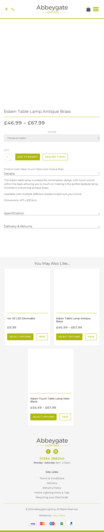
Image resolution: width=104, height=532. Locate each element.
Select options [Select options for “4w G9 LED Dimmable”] (20, 336)
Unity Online (58, 515)
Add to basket (27, 157)
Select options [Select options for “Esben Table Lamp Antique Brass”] (69, 336)
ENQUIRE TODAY (55, 157)
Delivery (52, 483)
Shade (52, 131)
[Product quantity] (8, 157)
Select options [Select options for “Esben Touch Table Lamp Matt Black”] (43, 417)
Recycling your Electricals (52, 497)
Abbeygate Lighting (52, 9)
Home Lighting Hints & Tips (52, 492)
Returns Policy (52, 487)
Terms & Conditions (52, 478)
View (42, 336)
